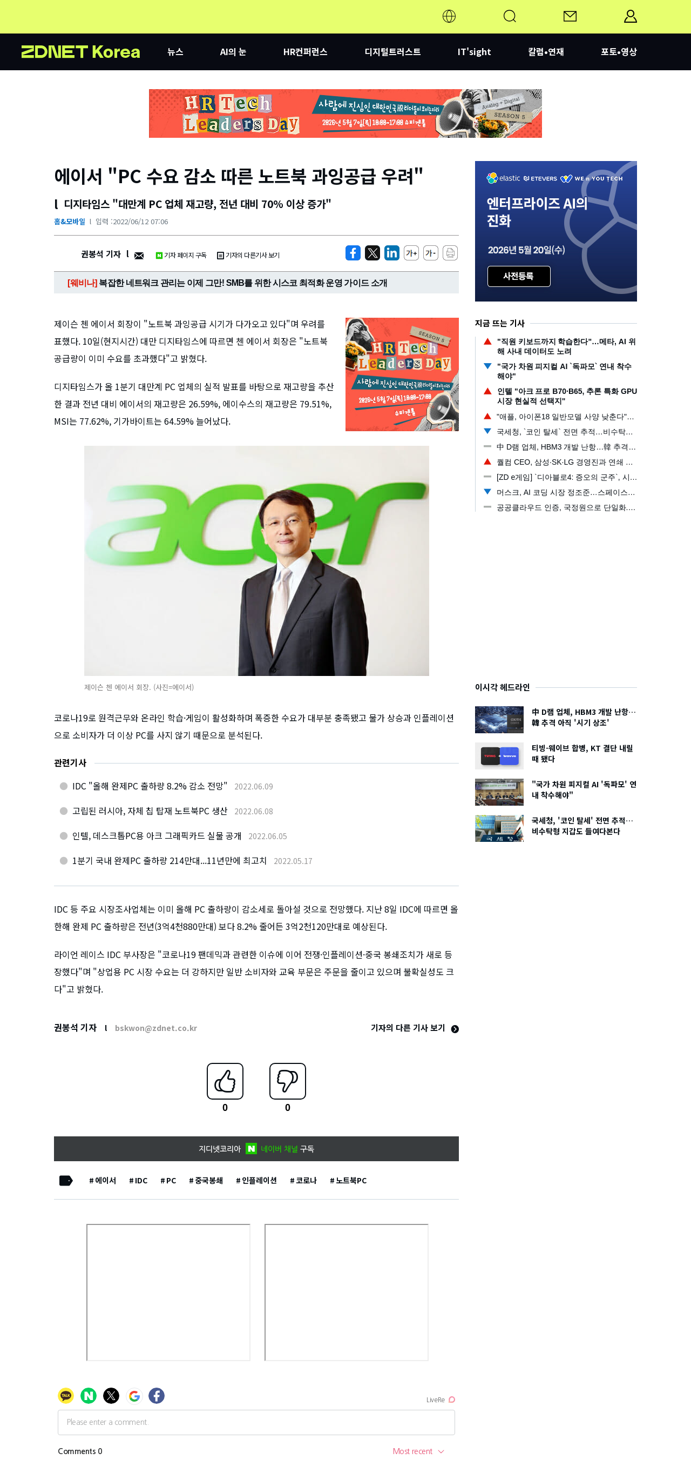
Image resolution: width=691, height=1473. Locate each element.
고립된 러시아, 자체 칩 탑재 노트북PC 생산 (150, 810)
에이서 (105, 1180)
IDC (141, 1180)
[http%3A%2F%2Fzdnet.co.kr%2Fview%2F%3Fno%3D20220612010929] (391, 252)
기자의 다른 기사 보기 (415, 1027)
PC (171, 1180)
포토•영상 (619, 51)
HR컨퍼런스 (305, 51)
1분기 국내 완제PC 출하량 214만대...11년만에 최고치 (169, 860)
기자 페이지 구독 (181, 254)
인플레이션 (259, 1180)
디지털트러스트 (392, 51)
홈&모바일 (69, 221)
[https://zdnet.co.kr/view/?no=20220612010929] (353, 252)
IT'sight (474, 51)
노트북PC (351, 1180)
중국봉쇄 (209, 1180)
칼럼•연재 (546, 51)
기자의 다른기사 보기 (248, 254)
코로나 (306, 1180)
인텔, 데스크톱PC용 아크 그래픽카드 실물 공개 (157, 835)
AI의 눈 (233, 51)
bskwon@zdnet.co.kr (156, 1027)
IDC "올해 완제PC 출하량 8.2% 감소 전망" (150, 785)
